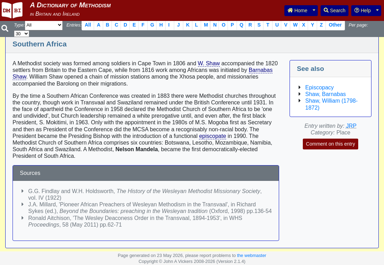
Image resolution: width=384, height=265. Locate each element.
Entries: (74, 25)
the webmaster (251, 255)
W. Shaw (209, 63)
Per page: (358, 25)
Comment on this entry (330, 144)
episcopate (212, 136)
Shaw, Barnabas (325, 94)
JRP (351, 126)
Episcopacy (319, 87)
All (88, 25)
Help (362, 10)
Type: (19, 25)
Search (334, 10)
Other (335, 25)
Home (297, 10)
